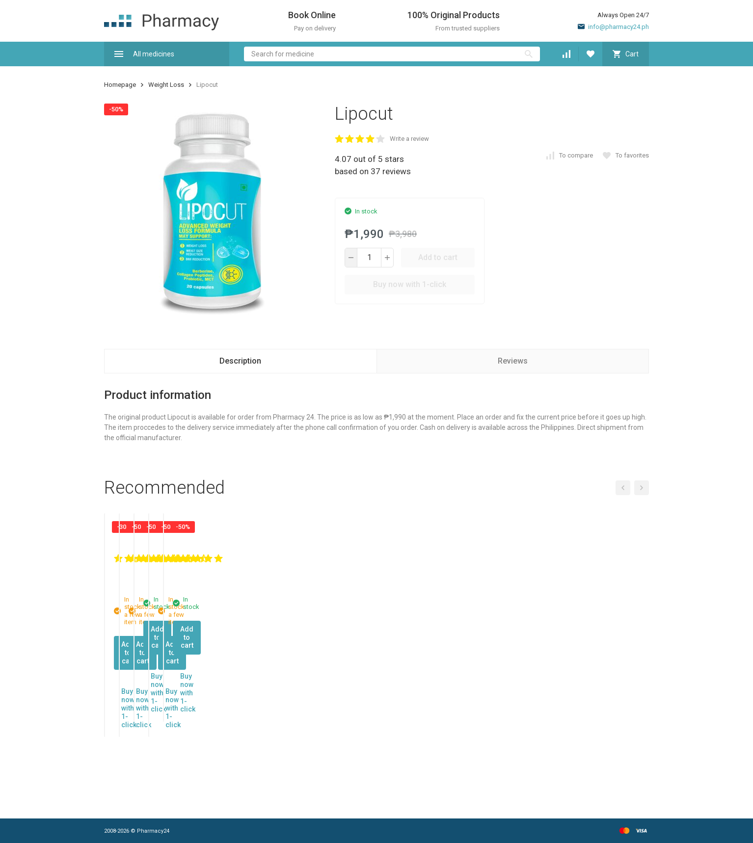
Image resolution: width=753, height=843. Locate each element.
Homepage (120, 84)
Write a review (409, 138)
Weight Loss (166, 84)
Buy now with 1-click (409, 284)
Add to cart (437, 257)
